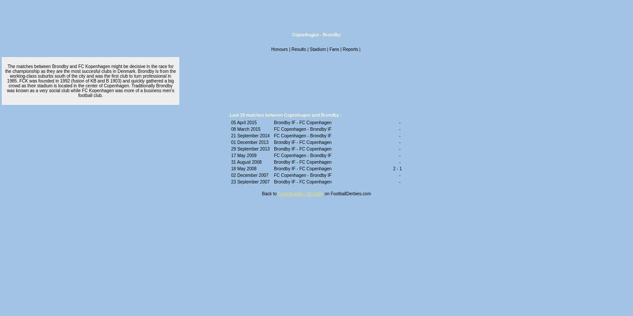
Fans (334, 49)
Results (298, 49)
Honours (279, 49)
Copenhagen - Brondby (300, 193)
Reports (350, 49)
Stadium (318, 49)
